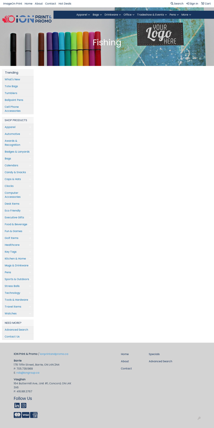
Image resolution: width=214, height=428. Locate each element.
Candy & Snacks (15, 172)
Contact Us (12, 336)
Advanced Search (16, 330)
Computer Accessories (13, 195)
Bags (96, 15)
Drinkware (111, 15)
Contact (50, 4)
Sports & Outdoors (17, 279)
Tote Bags (11, 86)
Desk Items (12, 204)
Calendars (11, 165)
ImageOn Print (12, 4)
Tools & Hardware (16, 300)
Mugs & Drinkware (16, 265)
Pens (173, 15)
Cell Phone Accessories (13, 109)
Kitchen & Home (15, 259)
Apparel (81, 15)
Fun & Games (13, 231)
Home (28, 4)
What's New (12, 79)
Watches (11, 313)
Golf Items (11, 238)
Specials (154, 354)
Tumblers (11, 93)
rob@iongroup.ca (27, 373)
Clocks (9, 186)
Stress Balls (12, 286)
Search (177, 4)
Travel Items (13, 307)
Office (128, 15)
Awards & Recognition (12, 143)
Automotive (12, 134)
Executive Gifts (14, 217)
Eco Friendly (13, 210)
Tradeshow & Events (150, 15)
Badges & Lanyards (17, 152)
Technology (12, 293)
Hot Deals (65, 4)
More (184, 15)
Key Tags (11, 252)
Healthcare (12, 245)
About (39, 4)
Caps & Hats (13, 179)
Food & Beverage (16, 224)
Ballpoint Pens (14, 100)
